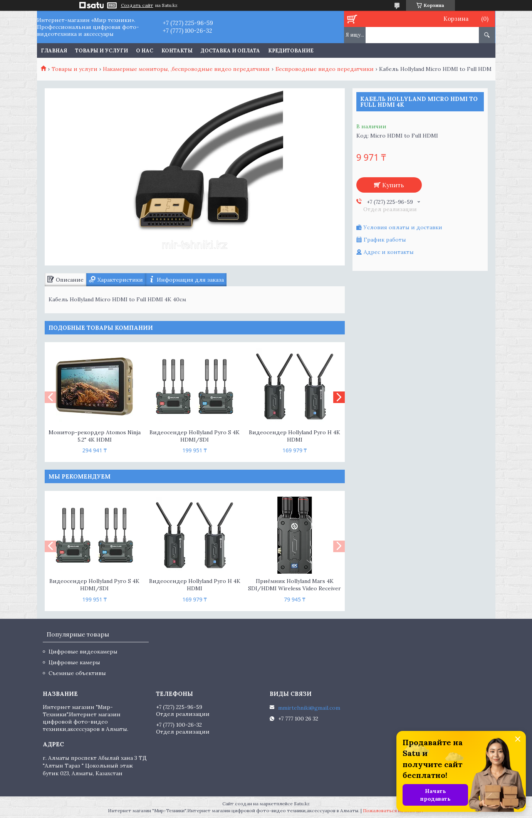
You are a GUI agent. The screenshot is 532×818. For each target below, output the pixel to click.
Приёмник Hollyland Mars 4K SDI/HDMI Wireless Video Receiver (294, 585)
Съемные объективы (77, 673)
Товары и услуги (101, 50)
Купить (393, 185)
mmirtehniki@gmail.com (309, 707)
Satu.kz (302, 803)
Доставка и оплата (230, 50)
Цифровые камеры (74, 662)
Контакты (177, 50)
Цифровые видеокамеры (83, 651)
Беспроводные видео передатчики (324, 69)
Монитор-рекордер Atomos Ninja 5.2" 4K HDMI (95, 436)
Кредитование (291, 50)
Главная (54, 50)
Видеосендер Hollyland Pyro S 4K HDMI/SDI (194, 436)
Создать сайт (137, 5)
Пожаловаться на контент (393, 810)
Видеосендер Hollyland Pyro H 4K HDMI (294, 436)
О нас (144, 50)
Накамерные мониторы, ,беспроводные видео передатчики (186, 69)
